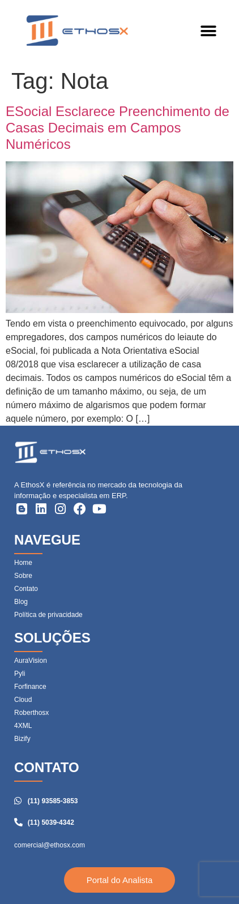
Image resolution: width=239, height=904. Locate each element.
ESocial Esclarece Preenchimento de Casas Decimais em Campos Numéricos (117, 128)
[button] (208, 31)
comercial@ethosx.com (49, 845)
